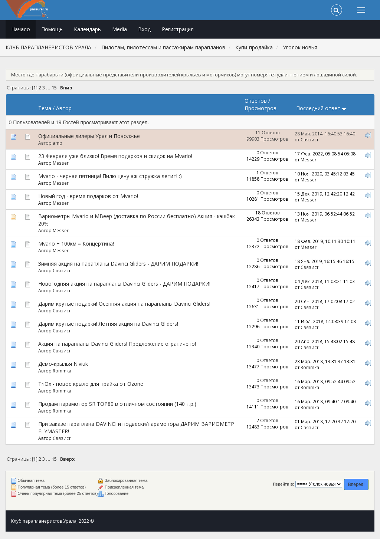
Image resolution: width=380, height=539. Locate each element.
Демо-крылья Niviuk (63, 363)
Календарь (87, 29)
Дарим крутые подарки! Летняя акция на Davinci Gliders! (108, 323)
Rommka (62, 371)
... (49, 88)
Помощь (52, 29)
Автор (64, 108)
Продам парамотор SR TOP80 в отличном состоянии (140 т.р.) (117, 403)
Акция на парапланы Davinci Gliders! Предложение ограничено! (117, 343)
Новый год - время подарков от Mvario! (88, 196)
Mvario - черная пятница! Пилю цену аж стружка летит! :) (110, 176)
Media (119, 29)
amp (57, 143)
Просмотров (260, 108)
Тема (44, 108)
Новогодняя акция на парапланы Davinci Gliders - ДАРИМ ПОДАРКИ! (124, 283)
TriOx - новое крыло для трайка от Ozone (90, 383)
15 (54, 88)
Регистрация (178, 29)
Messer (61, 163)
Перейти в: (283, 484)
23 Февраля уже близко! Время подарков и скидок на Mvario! (115, 156)
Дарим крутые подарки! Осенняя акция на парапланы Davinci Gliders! (124, 303)
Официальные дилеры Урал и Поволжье (89, 135)
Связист (309, 139)
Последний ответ (321, 108)
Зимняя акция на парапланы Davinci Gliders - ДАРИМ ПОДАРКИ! (118, 263)
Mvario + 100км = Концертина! (76, 243)
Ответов (256, 100)
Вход (144, 29)
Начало (20, 29)
